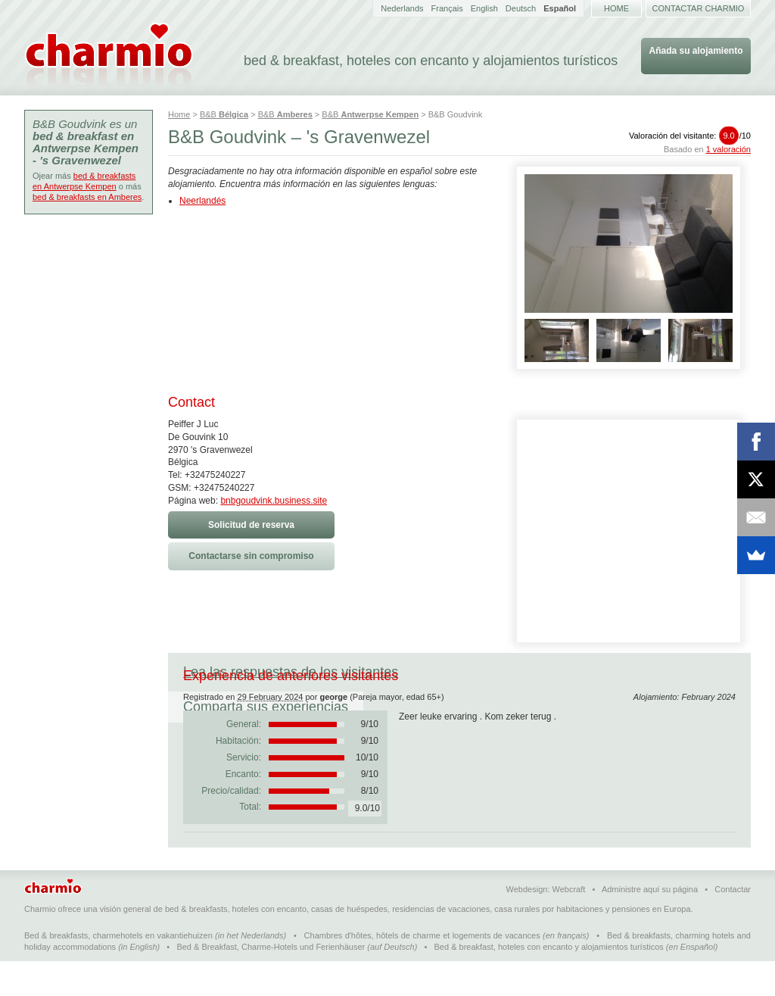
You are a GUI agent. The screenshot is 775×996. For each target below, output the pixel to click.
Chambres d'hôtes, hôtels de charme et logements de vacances (422, 970)
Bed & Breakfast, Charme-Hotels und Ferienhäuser (270, 981)
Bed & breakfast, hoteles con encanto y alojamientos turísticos (549, 981)
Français (447, 8)
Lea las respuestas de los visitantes (290, 671)
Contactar (732, 924)
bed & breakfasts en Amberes (87, 196)
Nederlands (402, 8)
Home (616, 8)
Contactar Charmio (698, 8)
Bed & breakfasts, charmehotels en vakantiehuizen (118, 970)
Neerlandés (202, 200)
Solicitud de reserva (251, 525)
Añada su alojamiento (695, 50)
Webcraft (569, 924)
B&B (224, 114)
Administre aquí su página (650, 924)
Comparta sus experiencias (510, 671)
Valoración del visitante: (690, 135)
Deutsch (521, 8)
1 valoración (728, 149)
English (484, 8)
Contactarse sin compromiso (250, 556)
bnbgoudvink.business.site (273, 500)
